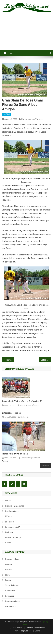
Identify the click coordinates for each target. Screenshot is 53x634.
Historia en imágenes (14, 506)
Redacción (24, 417)
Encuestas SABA (12, 527)
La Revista (9, 522)
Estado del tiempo (13, 537)
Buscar (5, 461)
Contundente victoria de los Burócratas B (22, 401)
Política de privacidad (23, 631)
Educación (9, 596)
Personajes (10, 590)
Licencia (38, 631)
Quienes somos (16, 628)
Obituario (9, 532)
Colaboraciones (12, 511)
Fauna (8, 580)
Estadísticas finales (11, 413)
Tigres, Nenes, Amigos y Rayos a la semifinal (10, 360)
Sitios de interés (12, 585)
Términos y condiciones (35, 628)
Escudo (8, 564)
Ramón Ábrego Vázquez (32, 119)
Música (8, 516)
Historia (8, 570)
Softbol (7, 114)
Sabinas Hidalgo (12, 559)
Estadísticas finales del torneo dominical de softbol (46, 360)
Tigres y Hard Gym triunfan (15, 454)
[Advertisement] (26, 34)
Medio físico (10, 606)
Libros (8, 501)
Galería (8, 543)
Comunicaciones (12, 601)
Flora (7, 575)
